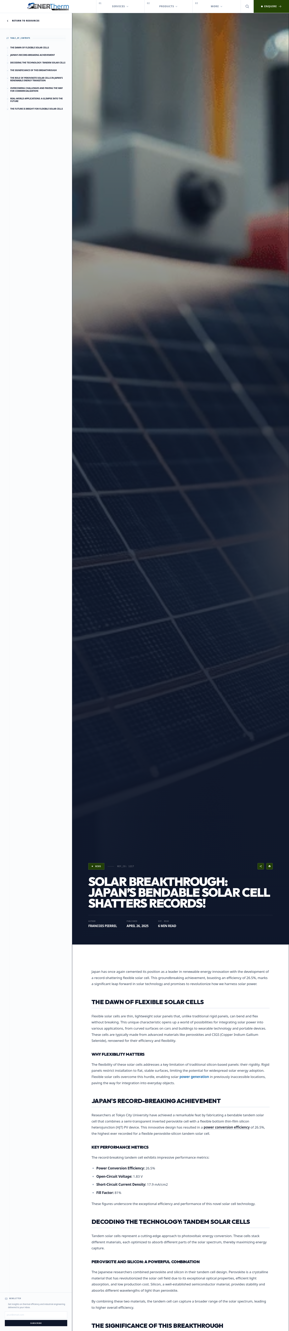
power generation (194, 1076)
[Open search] (247, 6)
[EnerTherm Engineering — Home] (48, 6)
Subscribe (36, 1323)
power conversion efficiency (227, 1127)
